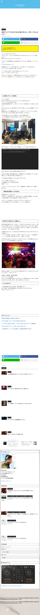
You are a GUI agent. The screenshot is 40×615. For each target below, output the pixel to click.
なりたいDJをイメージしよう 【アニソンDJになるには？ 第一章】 (21, 510)
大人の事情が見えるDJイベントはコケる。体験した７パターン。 (23, 377)
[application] (20, 160)
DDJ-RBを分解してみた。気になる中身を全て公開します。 (15, 322)
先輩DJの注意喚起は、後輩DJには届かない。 (12, 319)
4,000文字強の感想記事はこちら (9, 65)
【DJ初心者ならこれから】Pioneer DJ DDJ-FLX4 (12, 597)
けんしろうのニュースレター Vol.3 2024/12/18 (17, 534)
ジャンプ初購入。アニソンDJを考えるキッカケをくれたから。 (23, 410)
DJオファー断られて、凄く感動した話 (18, 444)
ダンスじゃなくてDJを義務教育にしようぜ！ (19, 429)
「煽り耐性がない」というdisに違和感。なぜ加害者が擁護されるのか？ (18, 331)
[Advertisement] (20, 17)
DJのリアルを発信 (20, 611)
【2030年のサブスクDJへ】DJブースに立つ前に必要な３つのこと (21, 502)
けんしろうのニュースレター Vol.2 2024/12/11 (17, 550)
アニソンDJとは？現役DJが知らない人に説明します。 (21, 393)
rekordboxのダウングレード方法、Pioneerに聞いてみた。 (16, 328)
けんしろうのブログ (20, 5)
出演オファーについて (6, 558)
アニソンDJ (4, 368)
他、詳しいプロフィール (7, 493)
